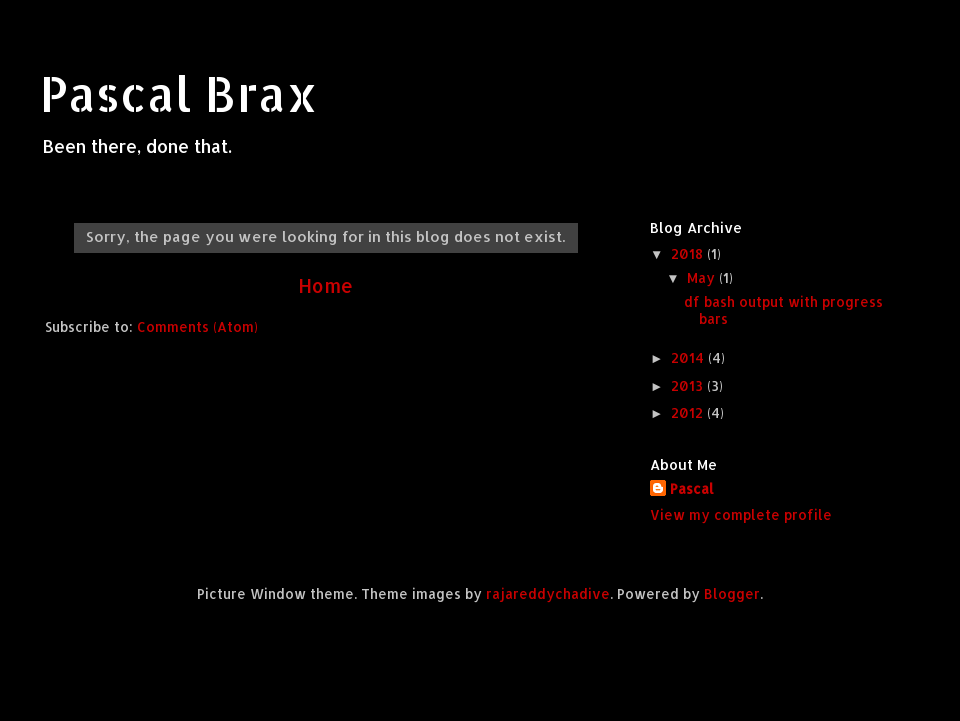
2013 (689, 385)
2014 (689, 357)
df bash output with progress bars (783, 309)
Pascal (692, 488)
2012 (689, 412)
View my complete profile (741, 514)
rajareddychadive (548, 593)
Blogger (732, 593)
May (703, 277)
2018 (689, 253)
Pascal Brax (179, 93)
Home (325, 285)
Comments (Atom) (197, 326)
